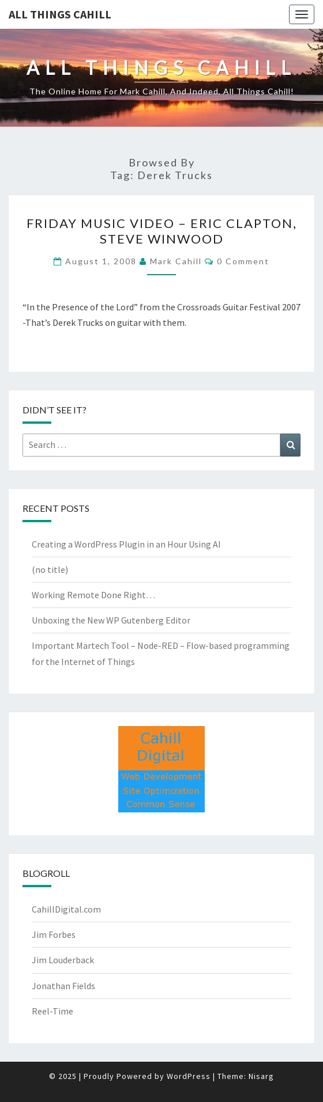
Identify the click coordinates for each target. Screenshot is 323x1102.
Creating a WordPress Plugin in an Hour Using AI (126, 544)
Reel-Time (52, 1011)
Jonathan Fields (63, 985)
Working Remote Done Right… (93, 595)
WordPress (189, 1076)
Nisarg (261, 1076)
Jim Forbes (54, 934)
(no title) (50, 569)
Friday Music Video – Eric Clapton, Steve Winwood (162, 230)
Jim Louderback (63, 960)
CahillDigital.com (66, 909)
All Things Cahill (60, 14)
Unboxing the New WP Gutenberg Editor (111, 620)
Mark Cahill (176, 261)
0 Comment (243, 261)
